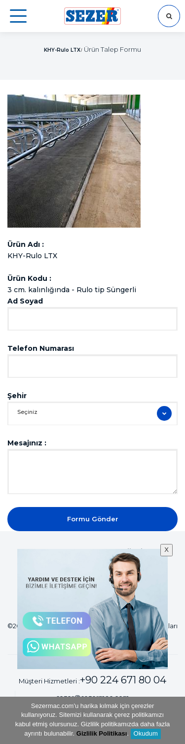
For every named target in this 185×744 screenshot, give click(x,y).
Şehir (17, 395)
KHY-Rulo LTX (62, 50)
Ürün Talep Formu (112, 49)
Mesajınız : (26, 443)
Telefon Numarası (40, 348)
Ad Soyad (25, 301)
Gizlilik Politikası (101, 733)
